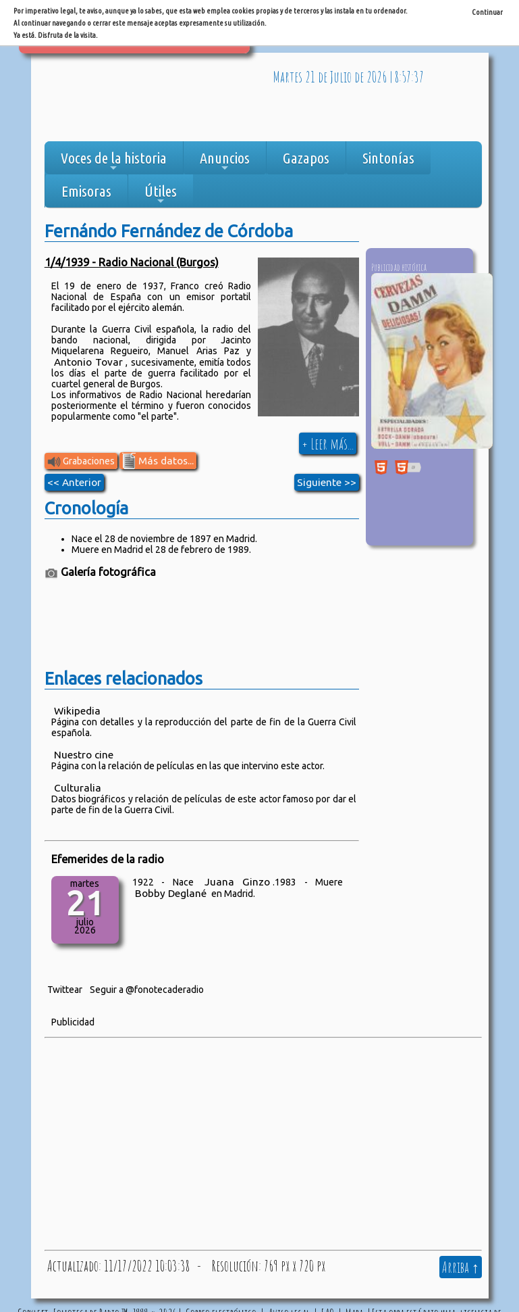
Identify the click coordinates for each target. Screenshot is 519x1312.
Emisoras (86, 191)
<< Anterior (74, 482)
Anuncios (225, 161)
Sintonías (388, 157)
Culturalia (77, 788)
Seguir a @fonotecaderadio (147, 989)
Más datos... (158, 461)
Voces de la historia (114, 161)
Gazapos (306, 157)
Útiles (160, 195)
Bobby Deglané (171, 893)
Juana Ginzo (237, 882)
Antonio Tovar (88, 362)
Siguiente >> (326, 482)
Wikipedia (77, 710)
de (322, 76)
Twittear (64, 989)
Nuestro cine (83, 754)
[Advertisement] (153, 101)
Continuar (487, 12)
